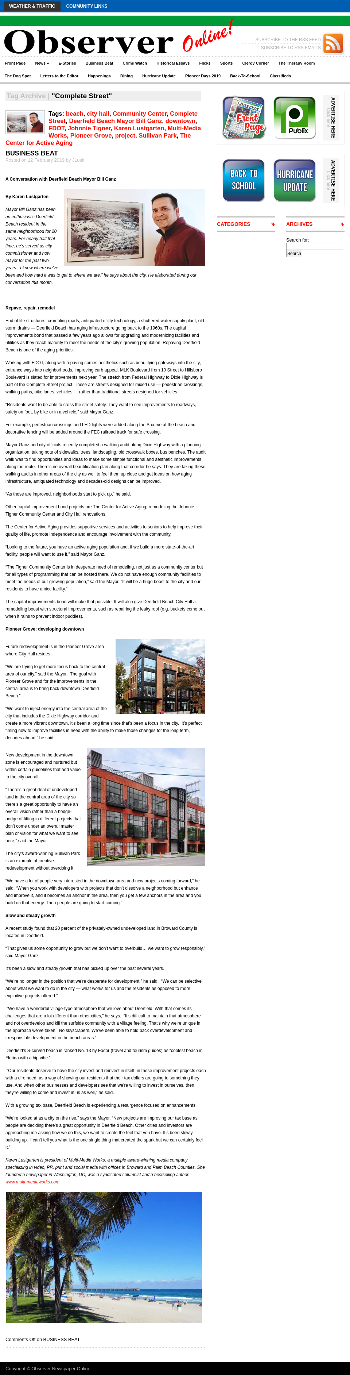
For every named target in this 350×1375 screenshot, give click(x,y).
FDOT (56, 128)
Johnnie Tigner (89, 128)
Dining (126, 76)
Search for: (297, 240)
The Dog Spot (18, 76)
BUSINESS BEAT (31, 153)
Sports (226, 63)
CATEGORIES (233, 224)
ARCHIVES (299, 224)
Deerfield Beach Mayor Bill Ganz (115, 121)
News (42, 63)
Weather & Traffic (32, 6)
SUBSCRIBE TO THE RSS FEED (288, 39)
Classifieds (280, 76)
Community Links (86, 6)
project (125, 135)
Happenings (99, 76)
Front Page (15, 63)
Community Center (140, 113)
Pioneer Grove (91, 135)
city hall (98, 113)
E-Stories (67, 63)
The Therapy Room (297, 63)
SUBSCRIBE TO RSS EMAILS (291, 47)
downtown (180, 121)
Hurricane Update (159, 76)
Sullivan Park (157, 135)
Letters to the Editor (59, 76)
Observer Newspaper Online (60, 1368)
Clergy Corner (255, 63)
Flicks (204, 63)
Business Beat (99, 63)
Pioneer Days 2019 (203, 76)
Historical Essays (173, 63)
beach (74, 113)
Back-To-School (245, 76)
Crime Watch (135, 63)
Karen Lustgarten (139, 128)
